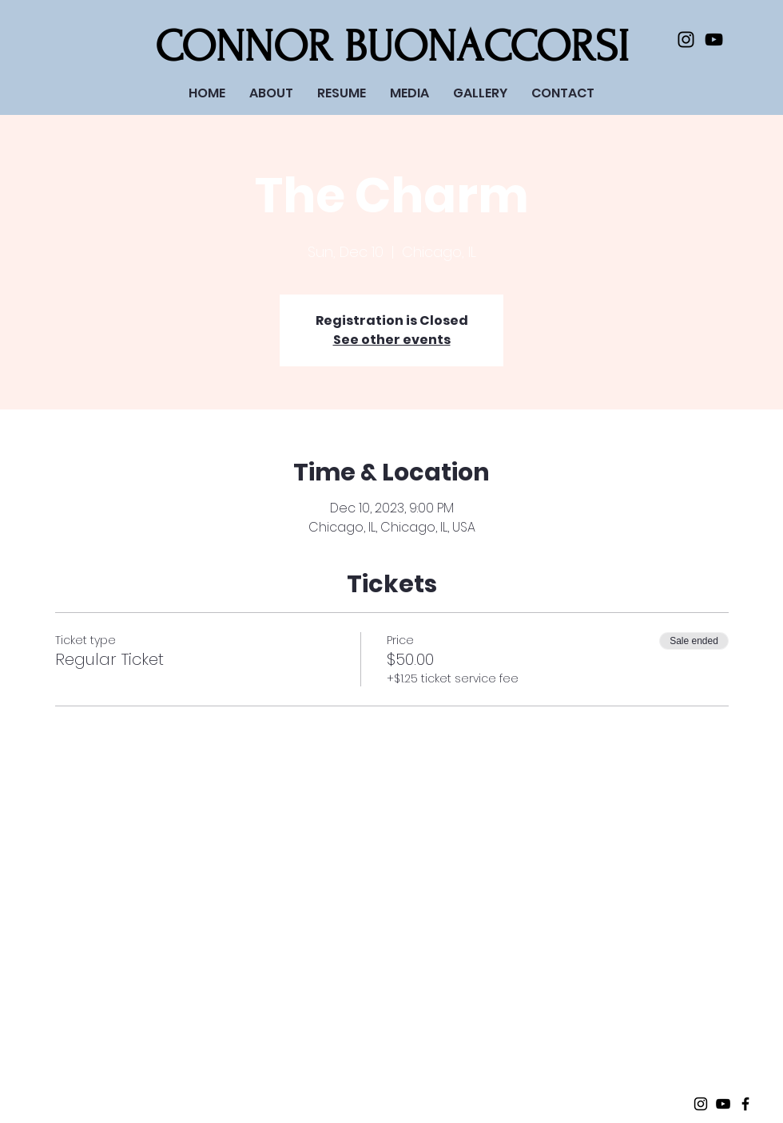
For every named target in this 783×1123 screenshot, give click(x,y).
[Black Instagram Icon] (686, 39)
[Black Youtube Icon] (714, 39)
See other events (392, 339)
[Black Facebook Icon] (745, 1104)
